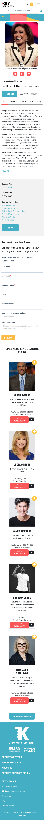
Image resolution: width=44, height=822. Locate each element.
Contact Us (6, 796)
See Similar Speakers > (29, 94)
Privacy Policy (8, 805)
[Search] (23, 10)
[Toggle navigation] (38, 4)
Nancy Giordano (22, 531)
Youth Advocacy (8, 220)
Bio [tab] (4, 101)
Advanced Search (22, 716)
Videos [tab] (23, 101)
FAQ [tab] (39, 101)
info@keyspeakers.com (15, 791)
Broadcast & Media (10, 208)
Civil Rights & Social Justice (13, 211)
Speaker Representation (16, 773)
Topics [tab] (13, 101)
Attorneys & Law (9, 205)
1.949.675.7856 (11, 786)
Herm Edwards (22, 395)
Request (9, 93)
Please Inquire (7, 187)
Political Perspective (10, 214)
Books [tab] (33, 101)
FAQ (3, 801)
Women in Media (8, 217)
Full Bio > (6, 171)
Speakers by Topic (12, 757)
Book (10, 227)
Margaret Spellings (22, 671)
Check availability (19, 419)
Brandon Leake (22, 597)
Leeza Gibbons (22, 464)
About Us (7, 767)
